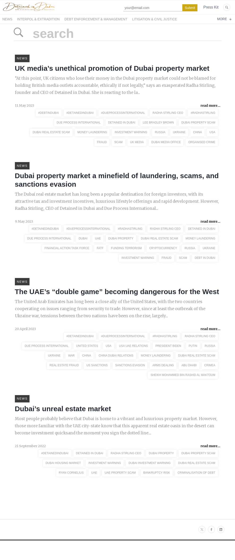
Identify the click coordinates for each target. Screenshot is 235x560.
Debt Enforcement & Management (95, 19)
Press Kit (210, 7)
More (224, 19)
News (7, 19)
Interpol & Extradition (38, 19)
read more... (210, 110)
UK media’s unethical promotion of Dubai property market (112, 71)
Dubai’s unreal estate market (63, 424)
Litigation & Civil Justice (154, 19)
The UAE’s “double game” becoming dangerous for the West (117, 303)
